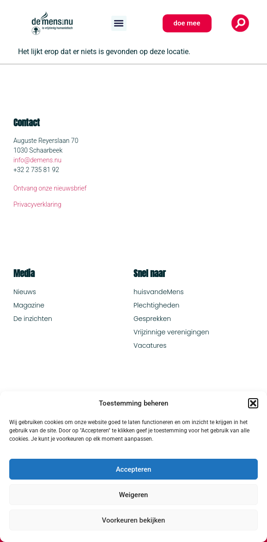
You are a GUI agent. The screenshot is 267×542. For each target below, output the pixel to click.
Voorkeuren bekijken (133, 520)
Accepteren (134, 469)
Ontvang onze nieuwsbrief (50, 188)
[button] (253, 403)
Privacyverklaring (37, 204)
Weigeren (133, 495)
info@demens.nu (37, 160)
